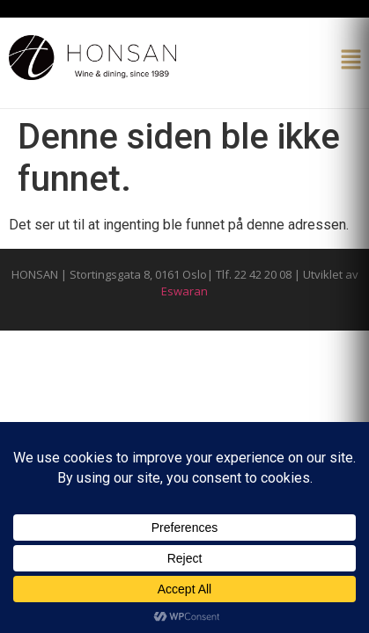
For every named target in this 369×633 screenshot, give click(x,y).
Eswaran (184, 291)
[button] (351, 60)
